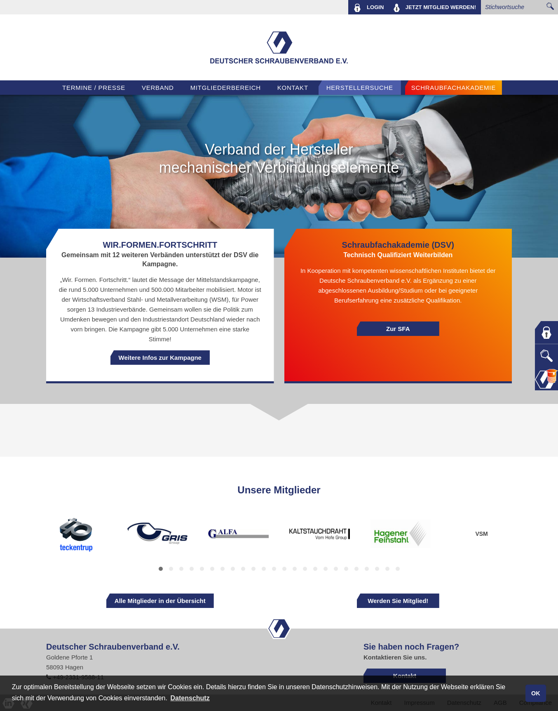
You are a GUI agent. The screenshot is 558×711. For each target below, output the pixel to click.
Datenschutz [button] (190, 698)
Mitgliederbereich (225, 87)
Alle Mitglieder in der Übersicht (160, 600)
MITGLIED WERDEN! (435, 8)
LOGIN (368, 8)
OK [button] (535, 693)
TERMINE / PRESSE (93, 87)
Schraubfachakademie (453, 87)
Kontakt (292, 87)
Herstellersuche (359, 87)
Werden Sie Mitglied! (398, 600)
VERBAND (158, 87)
